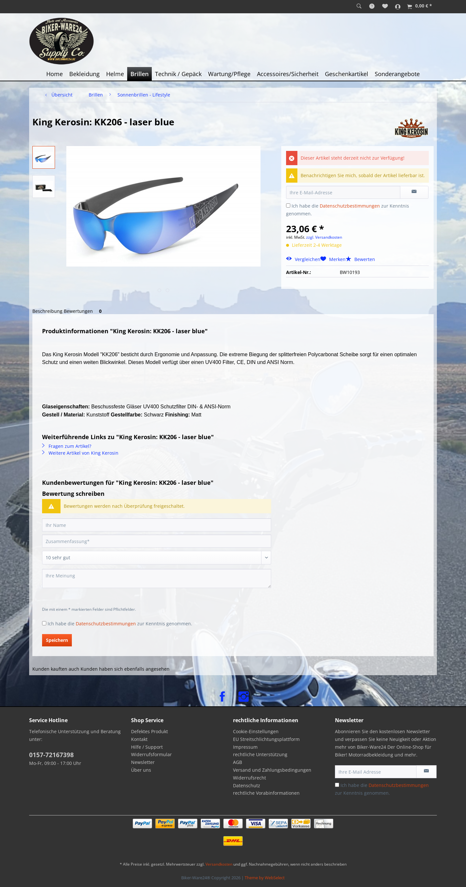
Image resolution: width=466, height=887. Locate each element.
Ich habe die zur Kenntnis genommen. (120, 623)
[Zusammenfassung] (156, 541)
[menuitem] (359, 6)
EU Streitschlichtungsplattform (266, 739)
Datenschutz (246, 785)
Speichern (57, 640)
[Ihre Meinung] (156, 578)
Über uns (141, 770)
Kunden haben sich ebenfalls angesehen (125, 669)
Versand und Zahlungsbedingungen (272, 770)
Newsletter (143, 762)
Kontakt (139, 739)
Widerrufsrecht (249, 778)
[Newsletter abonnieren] (426, 771)
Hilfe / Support (147, 747)
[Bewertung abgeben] (156, 557)
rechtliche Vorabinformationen (266, 793)
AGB (237, 762)
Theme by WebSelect (265, 878)
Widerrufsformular (151, 754)
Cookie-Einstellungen (256, 731)
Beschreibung (47, 311)
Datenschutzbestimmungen (350, 206)
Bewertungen (84, 311)
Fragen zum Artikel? (66, 446)
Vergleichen (303, 259)
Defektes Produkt (149, 731)
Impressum (245, 747)
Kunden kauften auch (55, 669)
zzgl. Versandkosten (324, 237)
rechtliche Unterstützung (260, 754)
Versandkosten (218, 864)
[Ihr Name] (156, 524)
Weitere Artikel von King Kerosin (80, 453)
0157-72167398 (51, 755)
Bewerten (360, 259)
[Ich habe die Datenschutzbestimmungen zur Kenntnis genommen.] (288, 205)
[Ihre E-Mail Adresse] (375, 771)
